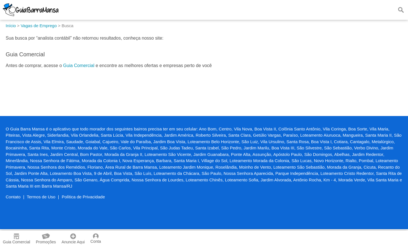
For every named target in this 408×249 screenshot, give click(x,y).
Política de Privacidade (83, 196)
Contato (13, 196)
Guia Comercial (78, 65)
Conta (95, 238)
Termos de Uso (41, 196)
